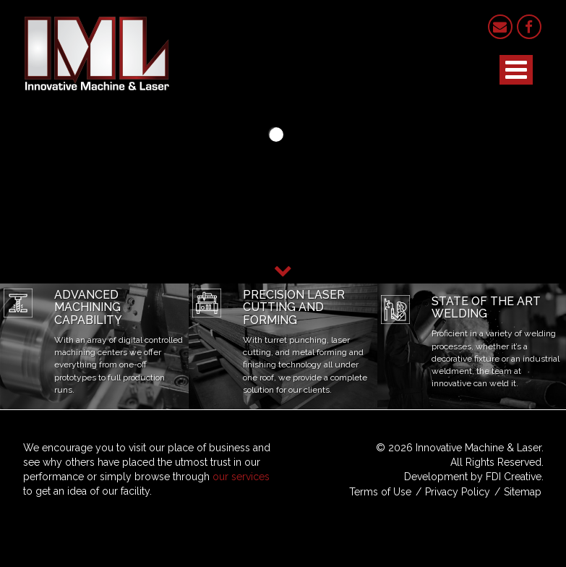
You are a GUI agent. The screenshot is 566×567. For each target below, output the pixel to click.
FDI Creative (513, 476)
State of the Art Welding (486, 307)
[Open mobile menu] (516, 70)
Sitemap (522, 492)
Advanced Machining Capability (88, 307)
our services (241, 476)
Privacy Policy (457, 492)
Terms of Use (380, 492)
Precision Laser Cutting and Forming (294, 307)
